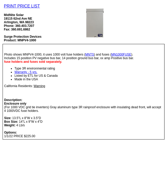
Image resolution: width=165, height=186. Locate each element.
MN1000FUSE (121, 54)
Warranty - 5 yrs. (25, 72)
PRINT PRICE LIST (22, 6)
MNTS (89, 54)
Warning (39, 86)
